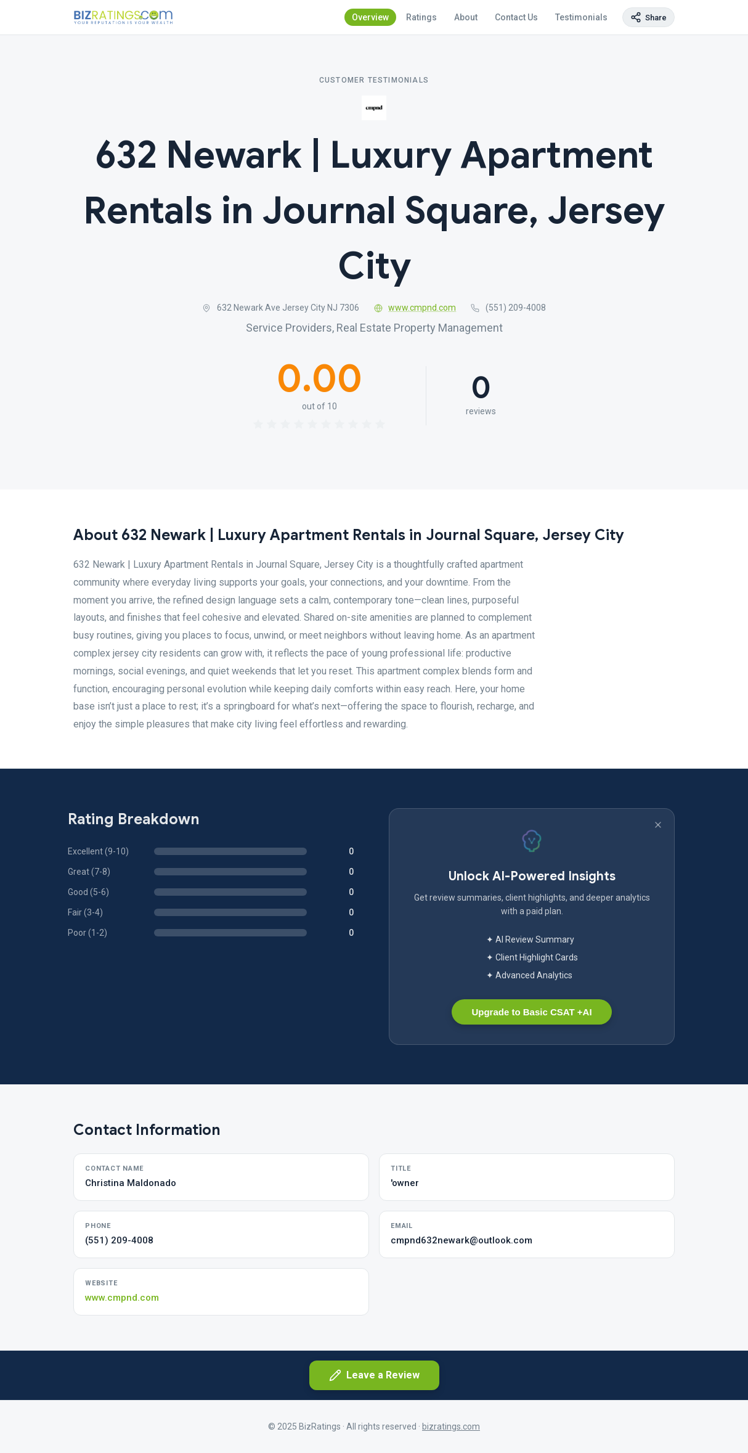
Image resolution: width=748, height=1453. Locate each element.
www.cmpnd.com (415, 308)
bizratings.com (451, 1426)
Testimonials (581, 17)
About (466, 17)
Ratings (421, 17)
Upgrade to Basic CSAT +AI (531, 1012)
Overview (370, 17)
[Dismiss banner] (658, 824)
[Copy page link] (648, 17)
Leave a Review (374, 1375)
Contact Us (516, 17)
